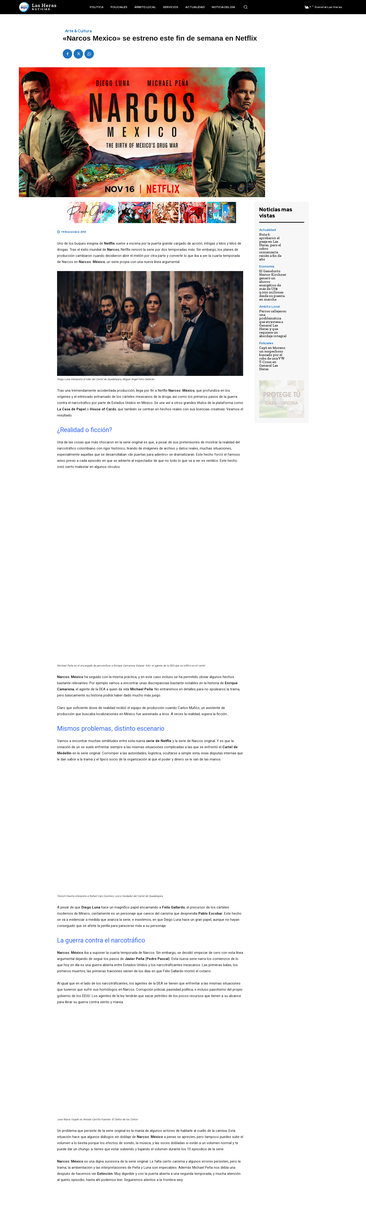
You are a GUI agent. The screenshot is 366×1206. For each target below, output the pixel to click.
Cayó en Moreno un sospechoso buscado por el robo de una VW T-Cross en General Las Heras (272, 358)
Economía (266, 266)
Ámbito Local (269, 306)
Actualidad (267, 229)
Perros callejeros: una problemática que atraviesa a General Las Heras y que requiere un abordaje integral (273, 323)
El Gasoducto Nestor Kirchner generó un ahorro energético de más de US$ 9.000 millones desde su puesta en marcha (272, 285)
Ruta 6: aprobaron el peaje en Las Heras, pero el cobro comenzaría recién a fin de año (270, 246)
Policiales (266, 343)
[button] (245, 7)
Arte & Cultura (78, 31)
